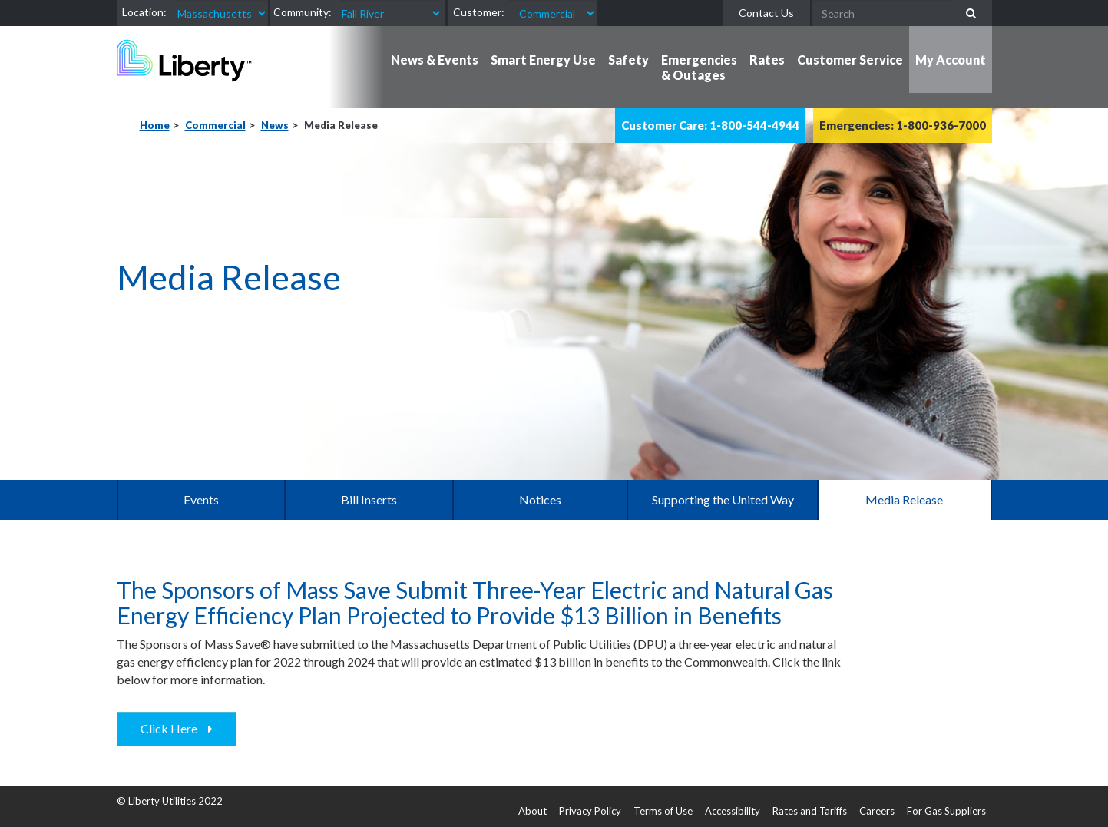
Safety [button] (628, 59)
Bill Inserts (369, 499)
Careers (877, 811)
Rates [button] (767, 59)
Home (155, 125)
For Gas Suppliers (946, 811)
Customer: (478, 11)
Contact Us (766, 12)
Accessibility (732, 811)
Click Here (172, 728)
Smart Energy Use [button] (543, 59)
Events (201, 499)
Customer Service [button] (850, 59)
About (532, 811)
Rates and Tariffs (809, 811)
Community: (302, 11)
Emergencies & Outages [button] (699, 67)
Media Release (904, 499)
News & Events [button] (434, 59)
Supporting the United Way (723, 499)
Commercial (215, 125)
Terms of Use (663, 811)
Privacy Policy (590, 811)
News (275, 125)
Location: (144, 11)
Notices (540, 499)
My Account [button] (950, 59)
